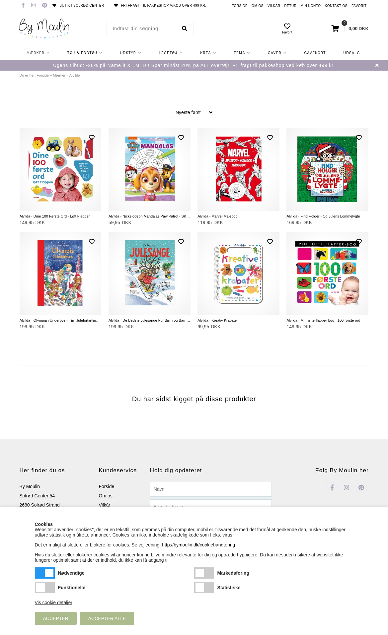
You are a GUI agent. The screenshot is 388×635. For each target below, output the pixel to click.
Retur (290, 6)
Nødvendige (45, 573)
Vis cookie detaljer (53, 602)
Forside (240, 6)
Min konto (310, 6)
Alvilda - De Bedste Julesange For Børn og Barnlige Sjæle (150, 320)
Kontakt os (336, 6)
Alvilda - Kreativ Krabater (217, 320)
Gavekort (315, 53)
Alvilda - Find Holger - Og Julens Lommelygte (323, 216)
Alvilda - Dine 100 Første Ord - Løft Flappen (55, 216)
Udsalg (351, 53)
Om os (258, 6)
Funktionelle (45, 587)
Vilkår (274, 6)
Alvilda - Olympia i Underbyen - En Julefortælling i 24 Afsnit (61, 320)
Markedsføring (204, 573)
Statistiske (204, 587)
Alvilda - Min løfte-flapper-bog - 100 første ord (323, 320)
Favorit (359, 6)
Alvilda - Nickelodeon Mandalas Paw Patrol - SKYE (150, 216)
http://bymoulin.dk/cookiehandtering (198, 544)
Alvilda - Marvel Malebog (217, 216)
